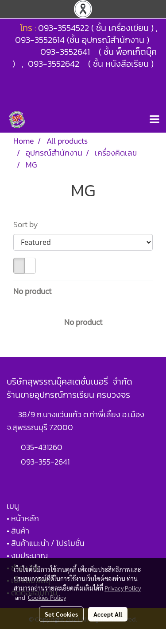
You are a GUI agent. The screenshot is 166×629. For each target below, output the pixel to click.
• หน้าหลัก (23, 518)
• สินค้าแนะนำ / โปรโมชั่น (46, 543)
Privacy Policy (122, 588)
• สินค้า (18, 531)
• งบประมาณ (27, 555)
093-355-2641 (45, 462)
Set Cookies (61, 614)
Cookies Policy (47, 597)
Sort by (28, 224)
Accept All (107, 614)
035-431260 (42, 447)
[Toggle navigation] (154, 120)
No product (32, 291)
